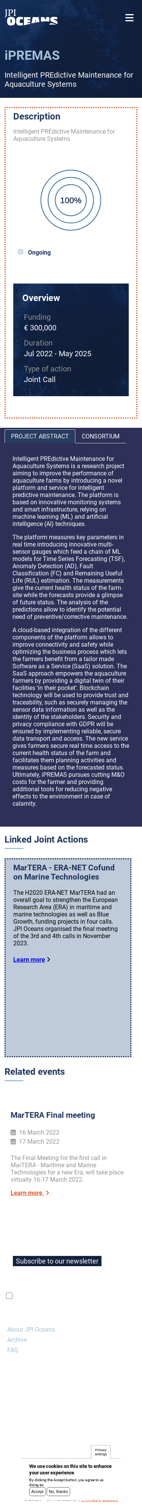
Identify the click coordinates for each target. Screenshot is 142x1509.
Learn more (29, 959)
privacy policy (104, 1296)
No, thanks (58, 1493)
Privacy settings (101, 1454)
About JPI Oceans (31, 1329)
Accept (37, 1493)
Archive (17, 1339)
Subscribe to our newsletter (57, 1261)
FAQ (12, 1350)
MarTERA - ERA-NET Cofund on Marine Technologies (64, 872)
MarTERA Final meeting (53, 1115)
